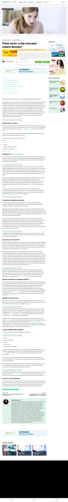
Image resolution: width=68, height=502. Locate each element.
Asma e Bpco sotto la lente (9, 84)
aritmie (8, 320)
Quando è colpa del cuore (9, 88)
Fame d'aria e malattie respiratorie (11, 82)
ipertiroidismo (7, 151)
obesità (5, 142)
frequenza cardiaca (33, 321)
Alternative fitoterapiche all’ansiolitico (22, 453)
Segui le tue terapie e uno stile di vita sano (12, 119)
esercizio (42, 225)
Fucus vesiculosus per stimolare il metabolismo (38, 453)
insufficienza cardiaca (12, 294)
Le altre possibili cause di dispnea (10, 91)
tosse (31, 184)
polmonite (29, 128)
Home (4, 9)
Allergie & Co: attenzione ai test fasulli (7, 453)
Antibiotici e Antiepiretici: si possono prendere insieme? (54, 95)
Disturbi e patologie (9, 9)
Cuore (7, 389)
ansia (22, 128)
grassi (11, 313)
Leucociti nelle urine (53, 108)
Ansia (4, 389)
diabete (20, 313)
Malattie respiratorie (14, 389)
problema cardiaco (16, 291)
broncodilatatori (23, 276)
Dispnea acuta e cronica (8, 78)
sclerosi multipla (16, 373)
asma (21, 99)
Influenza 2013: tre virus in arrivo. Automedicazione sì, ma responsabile (37, 395)
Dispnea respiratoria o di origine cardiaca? (13, 86)
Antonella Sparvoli (10, 61)
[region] (34, 57)
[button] (64, 2)
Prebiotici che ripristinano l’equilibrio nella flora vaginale (12, 395)
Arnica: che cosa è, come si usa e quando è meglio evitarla (54, 89)
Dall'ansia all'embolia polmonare (10, 80)
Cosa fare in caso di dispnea (9, 93)
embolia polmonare (17, 154)
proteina (4, 352)
